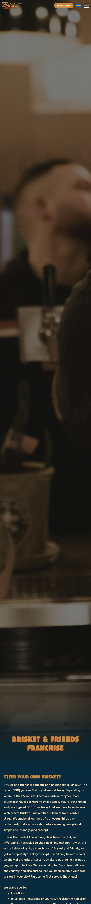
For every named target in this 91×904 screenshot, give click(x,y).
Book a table (64, 5)
